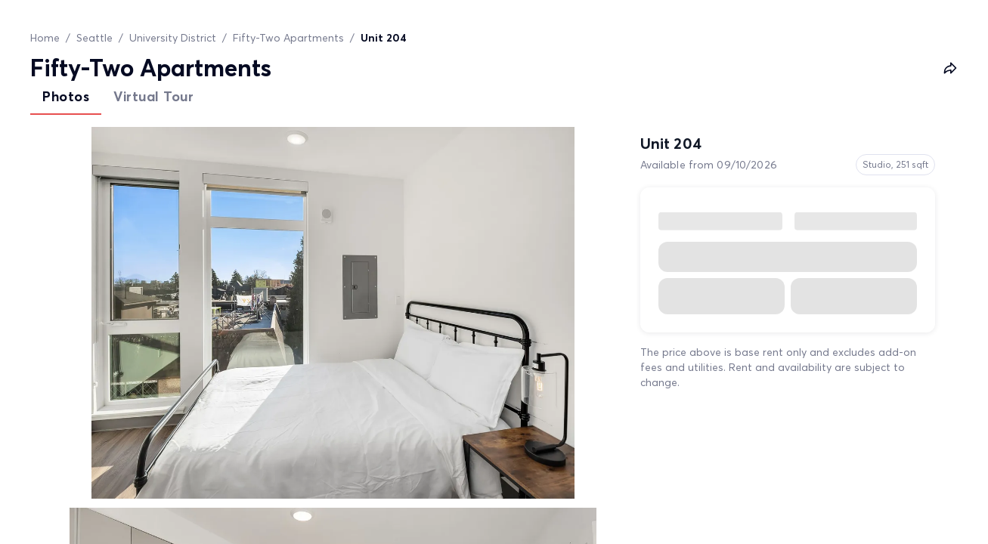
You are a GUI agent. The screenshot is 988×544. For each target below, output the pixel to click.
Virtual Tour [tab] (153, 96)
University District (172, 38)
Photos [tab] (65, 96)
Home (45, 38)
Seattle (94, 38)
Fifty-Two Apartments (288, 38)
